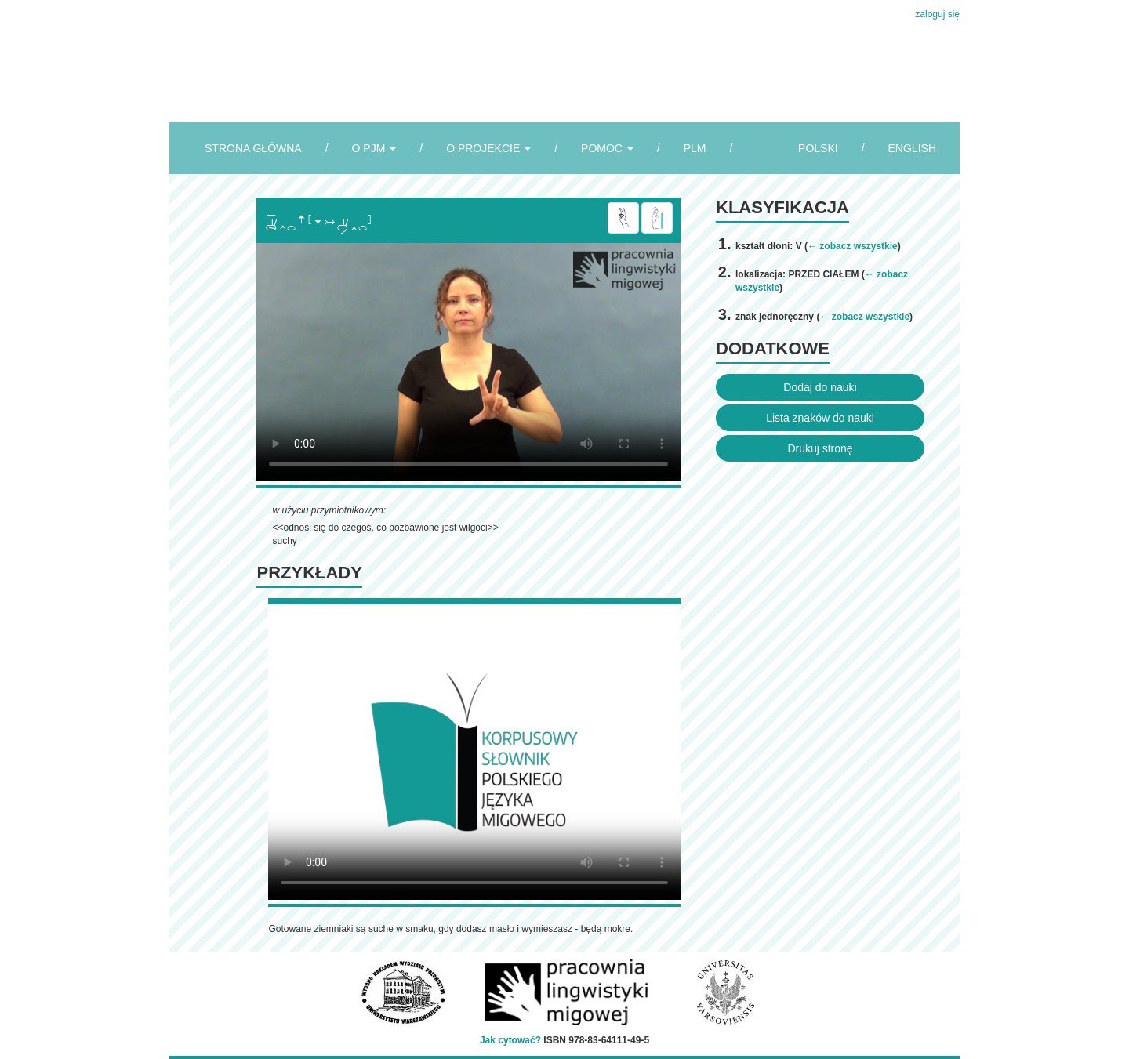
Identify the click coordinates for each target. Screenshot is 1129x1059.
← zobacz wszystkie (853, 246)
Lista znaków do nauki (820, 418)
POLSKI (818, 148)
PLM (695, 148)
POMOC (607, 148)
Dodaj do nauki (819, 387)
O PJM (374, 148)
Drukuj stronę (819, 448)
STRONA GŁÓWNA (253, 148)
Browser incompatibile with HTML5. (468, 362)
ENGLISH (912, 148)
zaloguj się (937, 14)
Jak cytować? (510, 1040)
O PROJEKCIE (488, 148)
